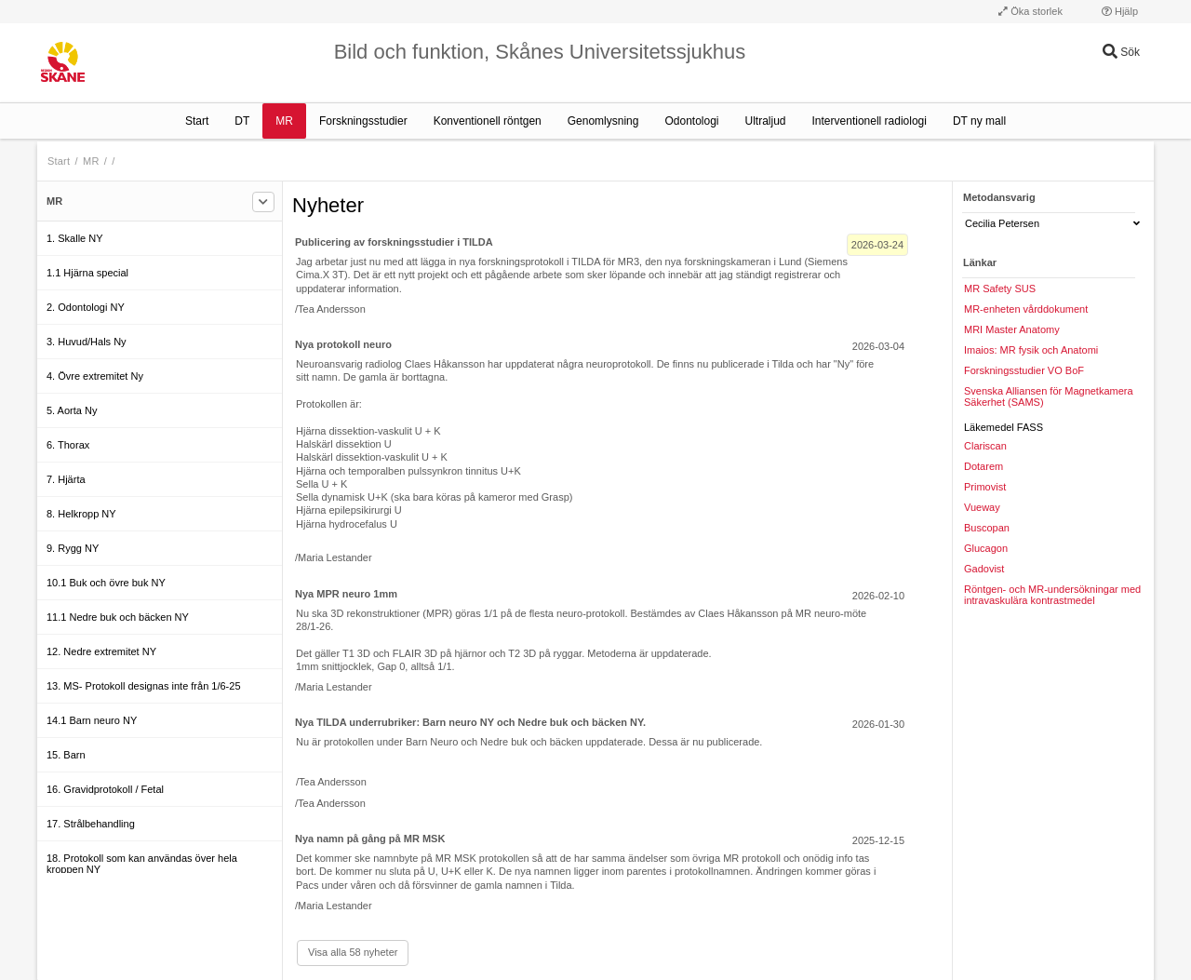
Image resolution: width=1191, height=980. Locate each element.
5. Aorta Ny (72, 410)
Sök (1121, 52)
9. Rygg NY (73, 548)
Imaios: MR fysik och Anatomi (1031, 350)
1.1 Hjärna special (87, 272)
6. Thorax (68, 444)
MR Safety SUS (1000, 288)
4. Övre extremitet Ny (95, 376)
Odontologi (691, 121)
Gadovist (984, 568)
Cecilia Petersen (1052, 223)
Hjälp (1120, 11)
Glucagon (986, 548)
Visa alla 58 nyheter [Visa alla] (352, 952)
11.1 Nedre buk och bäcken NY (118, 617)
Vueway (982, 507)
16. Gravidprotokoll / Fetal (105, 789)
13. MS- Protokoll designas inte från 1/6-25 (144, 685)
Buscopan (987, 527)
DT (241, 121)
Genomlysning (603, 121)
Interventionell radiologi (869, 121)
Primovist (985, 486)
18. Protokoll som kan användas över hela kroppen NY (142, 863)
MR (284, 121)
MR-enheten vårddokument (1026, 309)
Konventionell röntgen (488, 121)
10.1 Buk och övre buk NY (106, 582)
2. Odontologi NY (86, 307)
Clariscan (985, 445)
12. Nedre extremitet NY (101, 651)
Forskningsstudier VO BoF (1024, 370)
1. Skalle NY (75, 238)
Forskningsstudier (363, 121)
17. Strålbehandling (91, 823)
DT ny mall (979, 121)
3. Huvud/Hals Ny (87, 341)
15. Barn (66, 754)
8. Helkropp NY (81, 513)
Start (196, 121)
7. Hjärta (66, 479)
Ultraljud (765, 121)
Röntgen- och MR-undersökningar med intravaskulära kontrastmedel (1052, 595)
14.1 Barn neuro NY (92, 720)
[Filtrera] (263, 202)
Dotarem (983, 466)
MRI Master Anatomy (1012, 329)
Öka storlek (1030, 11)
